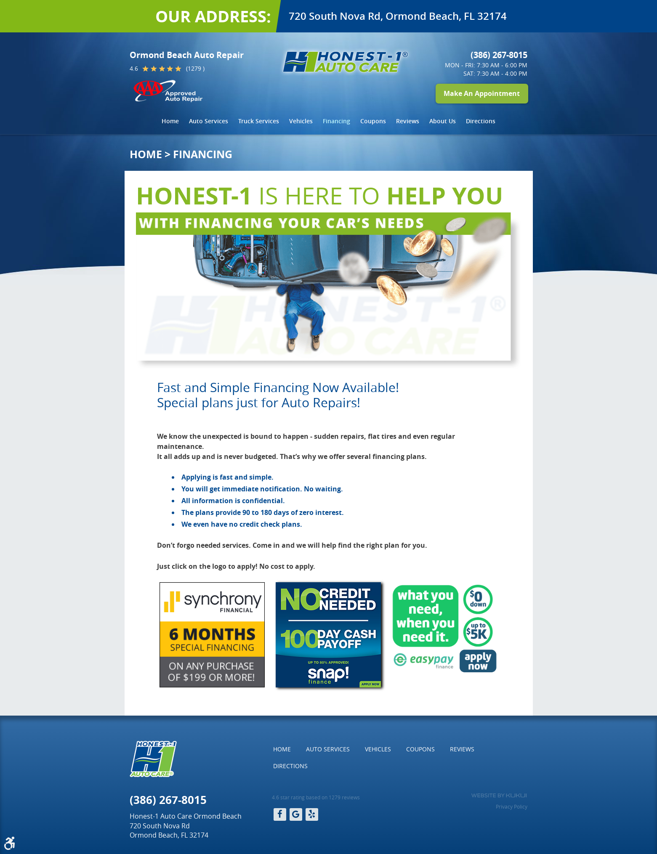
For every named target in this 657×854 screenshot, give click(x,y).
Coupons (373, 121)
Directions (480, 121)
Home (170, 121)
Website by (499, 795)
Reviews (407, 121)
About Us (442, 121)
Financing (336, 121)
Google (296, 814)
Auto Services (208, 121)
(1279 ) (195, 68)
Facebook (280, 814)
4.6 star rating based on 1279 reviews (316, 797)
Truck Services (258, 121)
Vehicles (301, 121)
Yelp (312, 814)
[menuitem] (170, 121)
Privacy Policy (511, 806)
